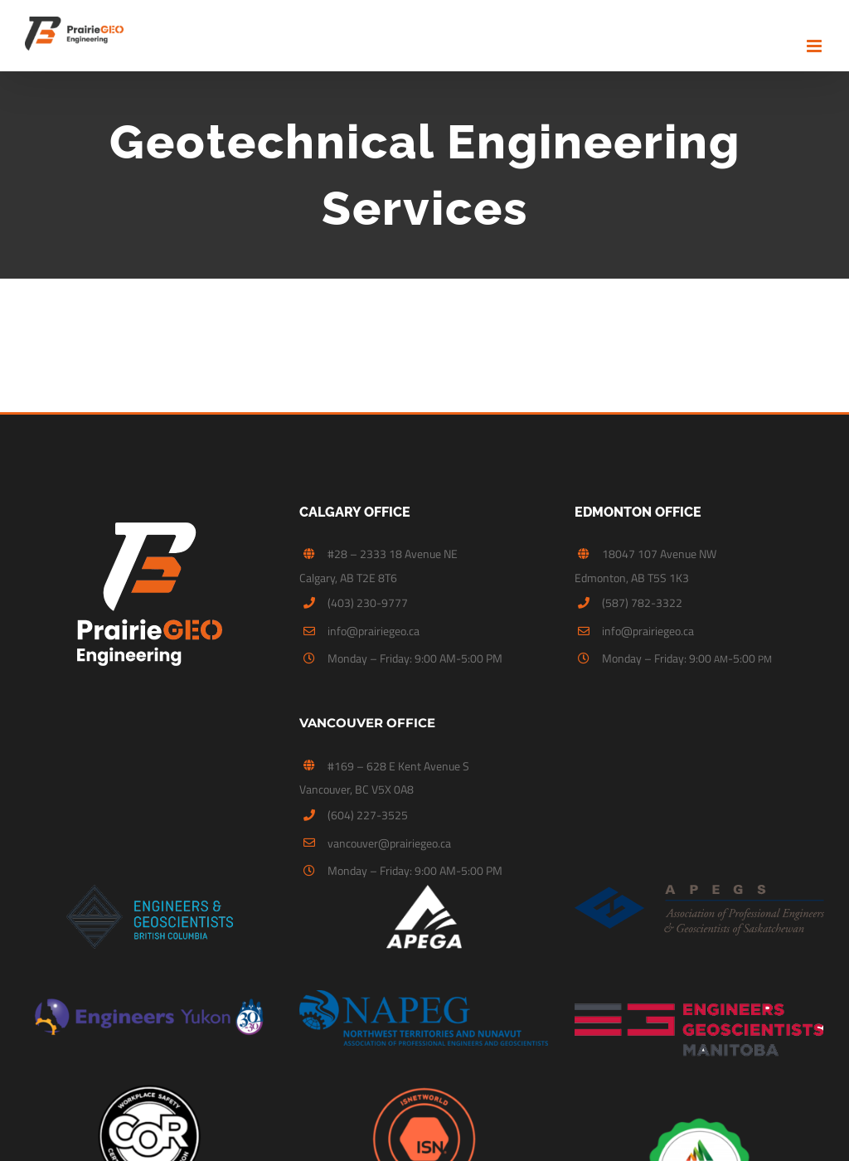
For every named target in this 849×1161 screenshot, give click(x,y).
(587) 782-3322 (642, 601)
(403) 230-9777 (367, 601)
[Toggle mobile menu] (815, 46)
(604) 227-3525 (367, 811)
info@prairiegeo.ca (373, 629)
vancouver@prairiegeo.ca (389, 839)
